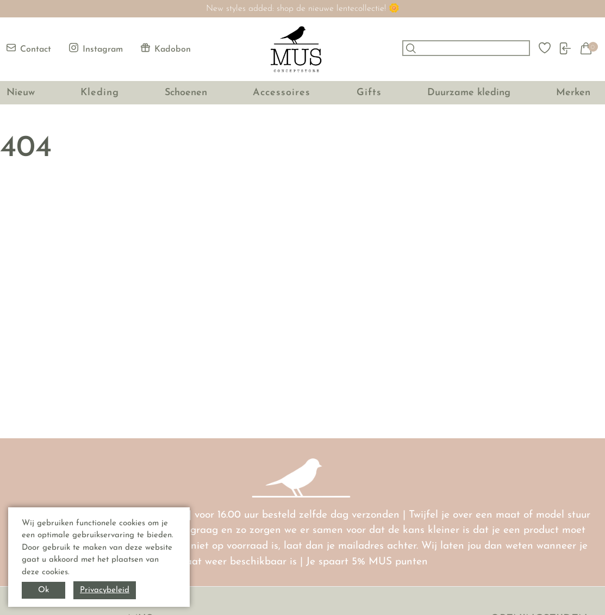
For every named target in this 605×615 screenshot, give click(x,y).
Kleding (99, 93)
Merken (573, 93)
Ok (43, 590)
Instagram (96, 48)
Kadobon (166, 48)
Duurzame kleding (468, 93)
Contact (29, 48)
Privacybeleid (104, 590)
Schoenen (186, 93)
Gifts (369, 93)
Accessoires (281, 93)
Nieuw (21, 93)
